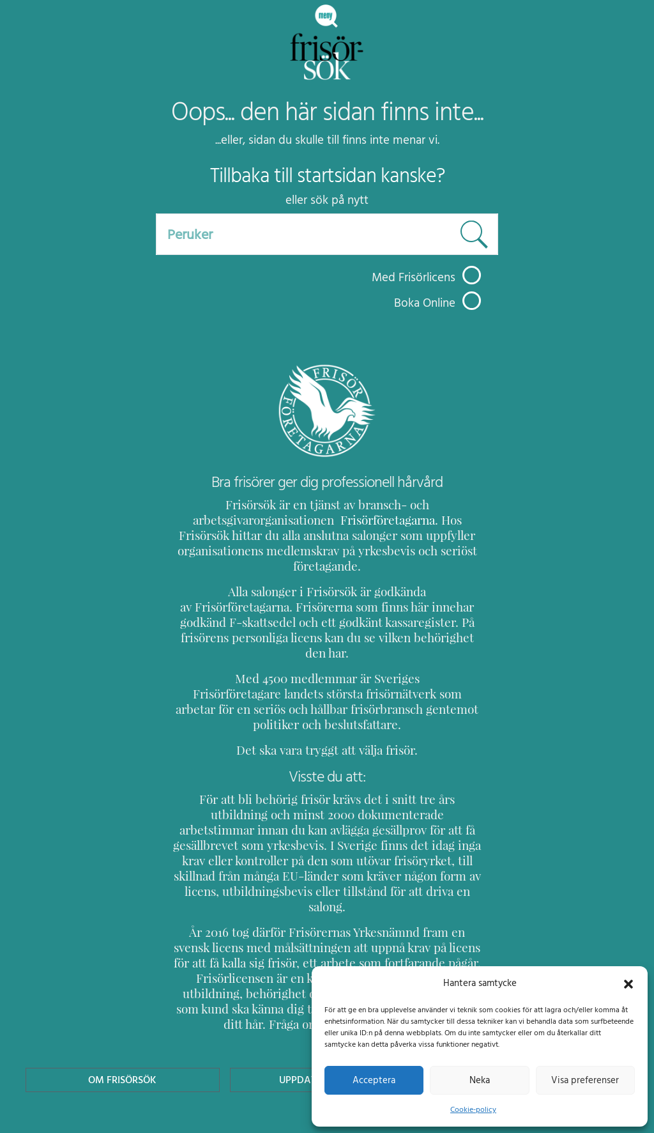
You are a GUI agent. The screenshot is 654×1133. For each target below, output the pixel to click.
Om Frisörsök (122, 1003)
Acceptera (374, 1080)
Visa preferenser (585, 1080)
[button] (628, 982)
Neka (479, 1080)
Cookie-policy (473, 1109)
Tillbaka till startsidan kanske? (327, 175)
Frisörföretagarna (354, 520)
